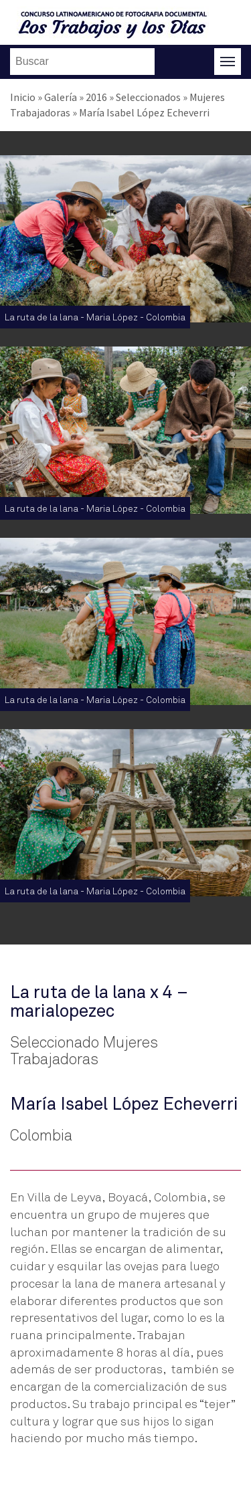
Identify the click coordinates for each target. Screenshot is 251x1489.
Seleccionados (148, 97)
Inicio (22, 97)
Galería (60, 97)
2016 (96, 97)
